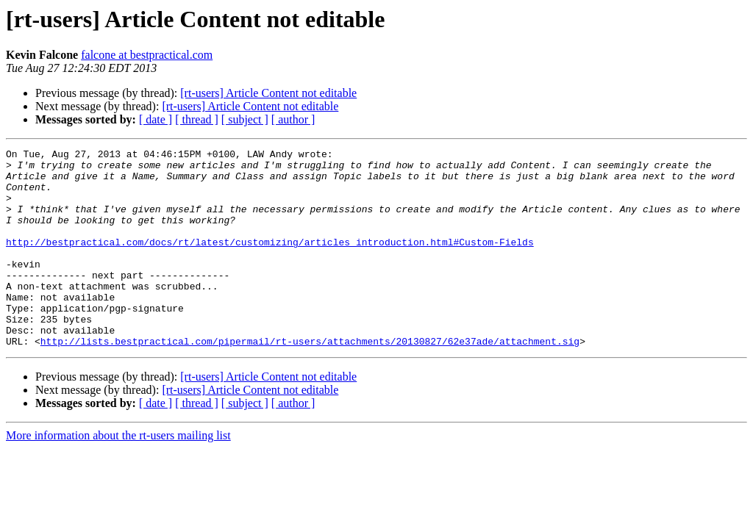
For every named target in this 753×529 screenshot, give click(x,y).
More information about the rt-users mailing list (118, 475)
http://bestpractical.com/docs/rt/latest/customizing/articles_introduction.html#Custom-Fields (270, 261)
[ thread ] (196, 119)
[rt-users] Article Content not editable (268, 93)
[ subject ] (244, 119)
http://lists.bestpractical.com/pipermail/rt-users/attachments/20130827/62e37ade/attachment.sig (309, 380)
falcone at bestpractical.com (147, 54)
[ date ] (155, 119)
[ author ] (293, 119)
